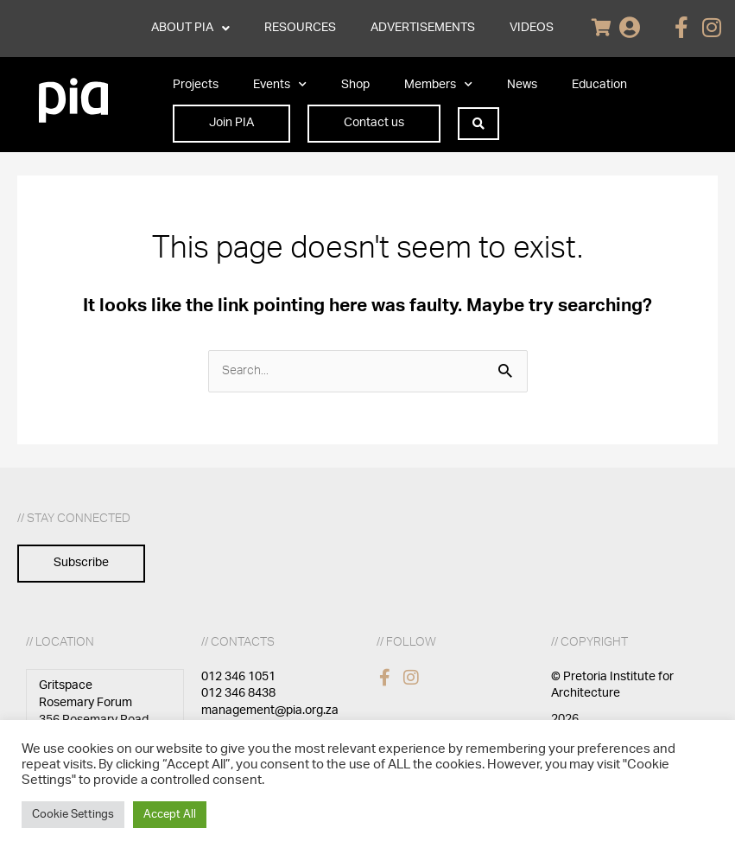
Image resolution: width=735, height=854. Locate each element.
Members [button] (438, 85)
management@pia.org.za (270, 710)
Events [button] (280, 85)
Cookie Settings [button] (73, 814)
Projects (196, 85)
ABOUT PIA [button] (190, 28)
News (522, 85)
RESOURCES (300, 28)
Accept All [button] (169, 814)
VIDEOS (532, 28)
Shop (355, 85)
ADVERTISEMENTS (423, 28)
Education (599, 85)
